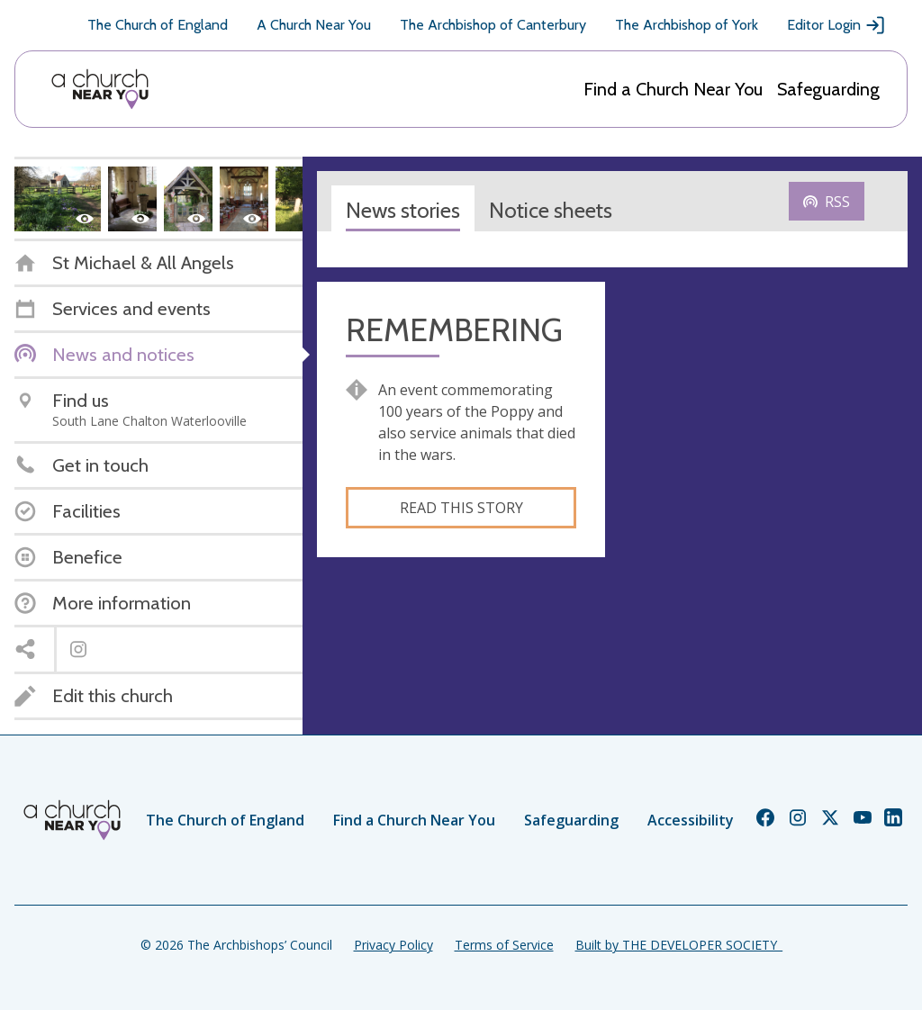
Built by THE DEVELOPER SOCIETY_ (678, 944)
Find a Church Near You (673, 89)
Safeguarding (828, 89)
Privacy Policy (393, 944)
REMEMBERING (454, 330)
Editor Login (836, 25)
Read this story (461, 508)
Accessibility (690, 820)
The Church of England (157, 24)
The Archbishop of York (686, 24)
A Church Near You (314, 24)
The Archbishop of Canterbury (493, 24)
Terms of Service (504, 944)
